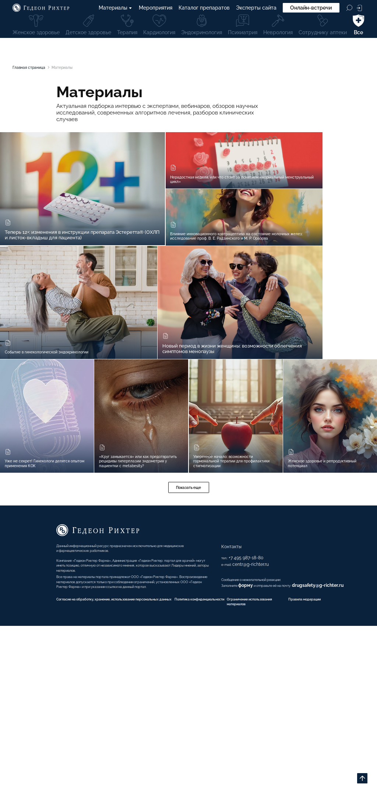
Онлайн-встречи (311, 8)
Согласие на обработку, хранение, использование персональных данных (91, 764)
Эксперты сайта (256, 8)
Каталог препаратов (204, 8)
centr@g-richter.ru (233, 708)
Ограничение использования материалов (270, 771)
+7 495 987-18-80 (227, 701)
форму (231, 734)
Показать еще (188, 623)
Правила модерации (342, 764)
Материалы (116, 8)
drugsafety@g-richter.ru (318, 734)
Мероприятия (155, 8)
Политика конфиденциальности (212, 764)
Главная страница (35, 68)
